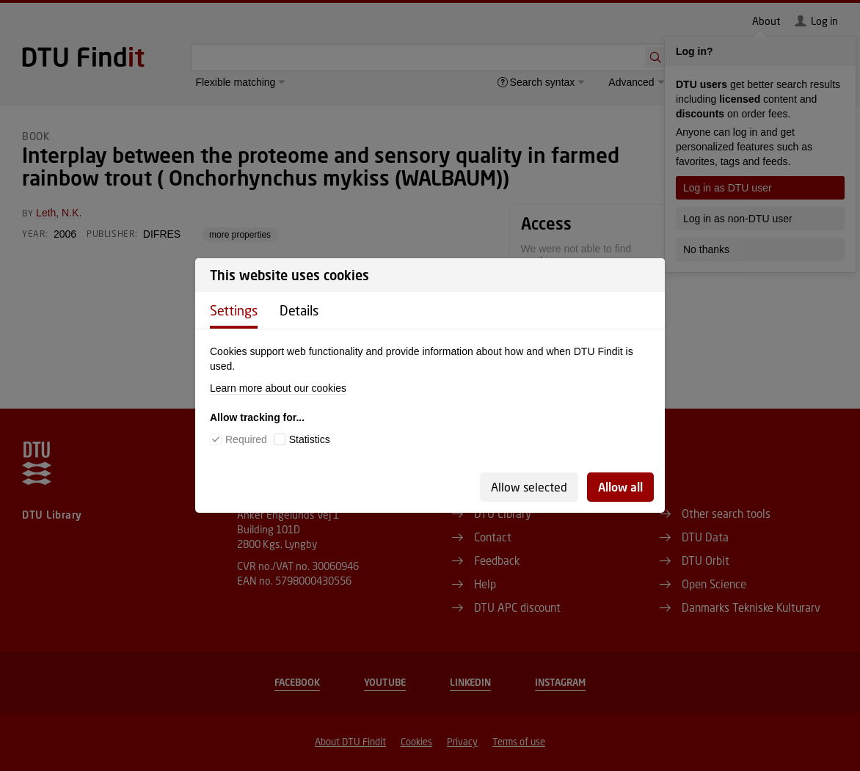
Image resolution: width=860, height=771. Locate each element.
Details (299, 310)
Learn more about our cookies (278, 388)
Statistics (309, 439)
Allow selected (529, 487)
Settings (234, 310)
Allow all (620, 487)
